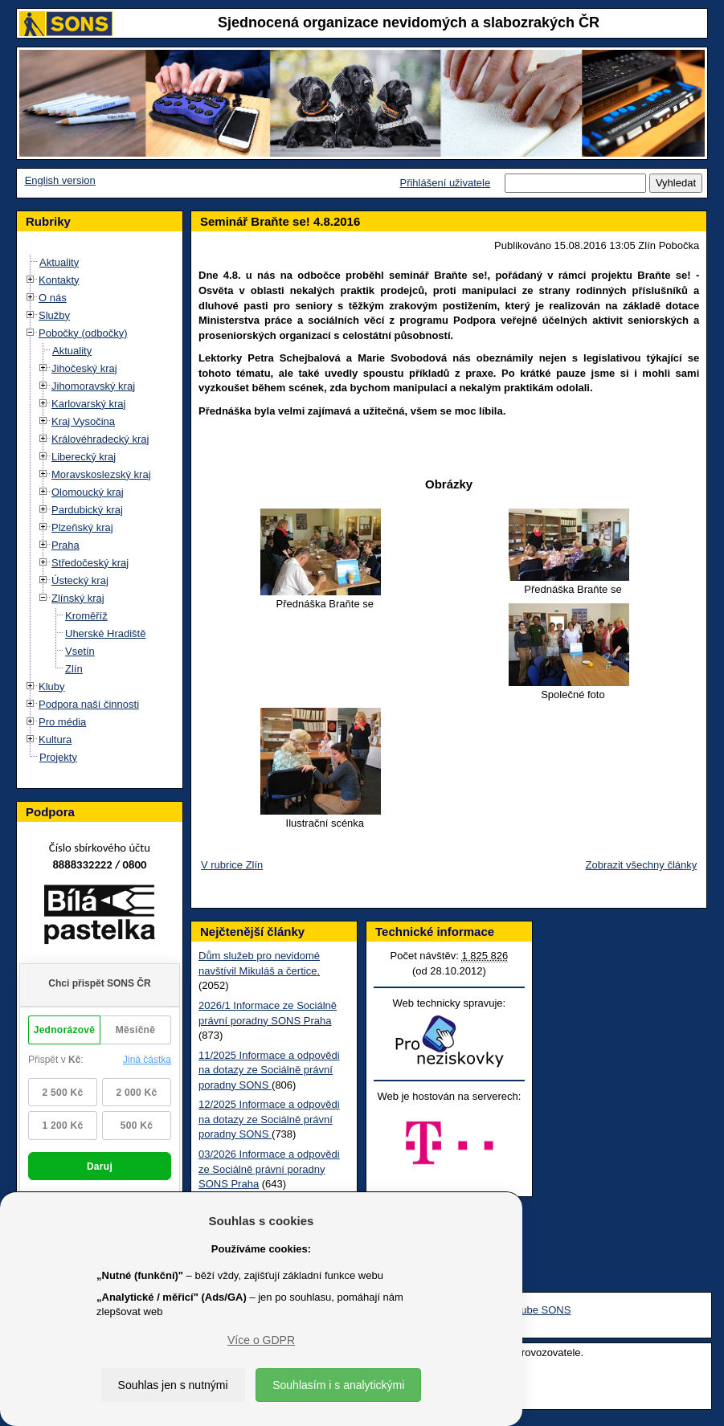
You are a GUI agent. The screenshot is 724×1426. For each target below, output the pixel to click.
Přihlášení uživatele (444, 183)
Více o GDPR (261, 1340)
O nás (53, 298)
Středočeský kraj (90, 563)
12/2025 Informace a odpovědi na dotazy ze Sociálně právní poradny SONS (269, 1119)
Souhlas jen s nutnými (173, 1385)
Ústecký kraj (79, 580)
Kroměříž (86, 616)
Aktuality (59, 262)
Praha (65, 545)
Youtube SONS (536, 1310)
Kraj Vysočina (83, 421)
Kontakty (59, 280)
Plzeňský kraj (82, 527)
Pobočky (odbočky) (83, 333)
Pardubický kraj (87, 510)
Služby (54, 315)
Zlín (74, 669)
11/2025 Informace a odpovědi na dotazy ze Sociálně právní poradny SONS (269, 1070)
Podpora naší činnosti (89, 704)
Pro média (62, 722)
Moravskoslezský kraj (101, 474)
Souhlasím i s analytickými (338, 1385)
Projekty (58, 757)
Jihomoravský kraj (93, 386)
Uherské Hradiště (105, 633)
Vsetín (80, 651)
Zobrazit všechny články (641, 865)
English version (60, 180)
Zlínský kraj (77, 598)
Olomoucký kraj (87, 492)
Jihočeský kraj (84, 368)
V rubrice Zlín (232, 865)
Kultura (55, 739)
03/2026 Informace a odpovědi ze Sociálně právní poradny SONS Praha (269, 1169)
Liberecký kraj (83, 457)
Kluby (52, 686)
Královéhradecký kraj (100, 439)
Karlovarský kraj (88, 404)
